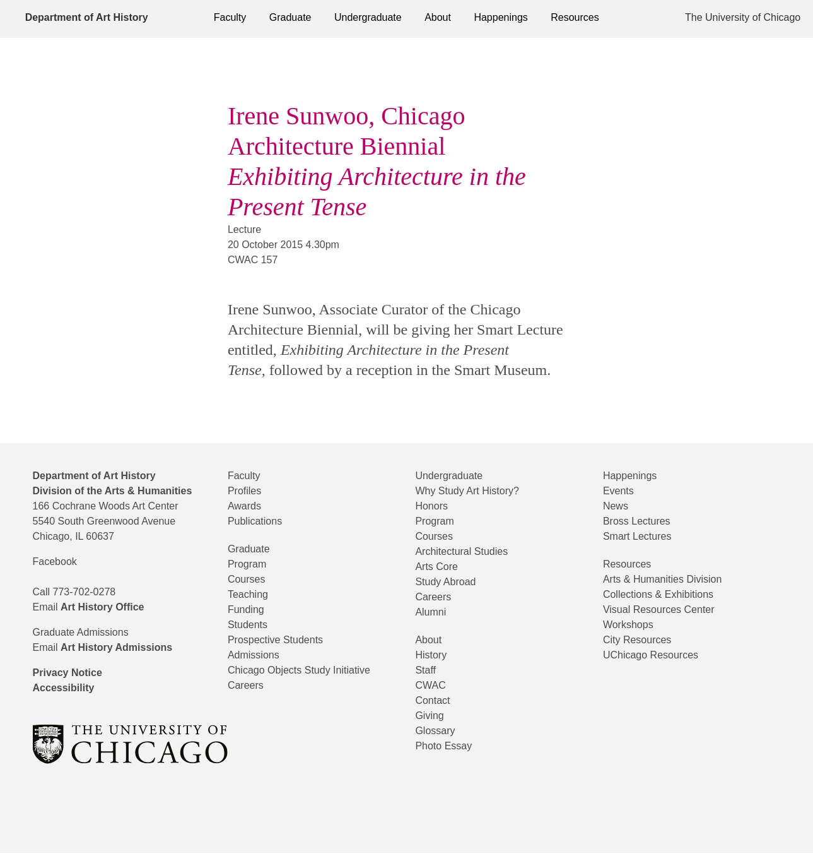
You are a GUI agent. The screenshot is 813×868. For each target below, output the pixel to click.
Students (251, 625)
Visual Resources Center (667, 609)
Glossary (437, 731)
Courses (248, 579)
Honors (433, 506)
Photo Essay (447, 746)
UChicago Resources (657, 655)
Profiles (247, 491)
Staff (427, 670)
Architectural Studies (470, 551)
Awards (247, 506)
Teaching (252, 594)
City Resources (642, 640)
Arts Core (439, 567)
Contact (436, 700)
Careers (248, 685)
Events (621, 491)
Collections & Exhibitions (668, 594)
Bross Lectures (641, 521)
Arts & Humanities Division (674, 579)
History (434, 655)
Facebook (58, 577)
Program (251, 564)
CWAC (432, 685)
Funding (250, 609)
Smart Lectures (643, 536)
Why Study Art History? (478, 491)
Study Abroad (451, 582)
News (617, 506)
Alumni (434, 612)
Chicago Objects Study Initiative (313, 670)
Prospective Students (284, 640)
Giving (432, 716)
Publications (260, 521)
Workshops (632, 625)
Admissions (258, 655)
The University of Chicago (744, 17)
